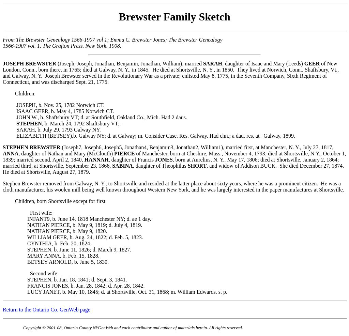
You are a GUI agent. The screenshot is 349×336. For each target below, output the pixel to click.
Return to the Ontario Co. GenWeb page (46, 309)
